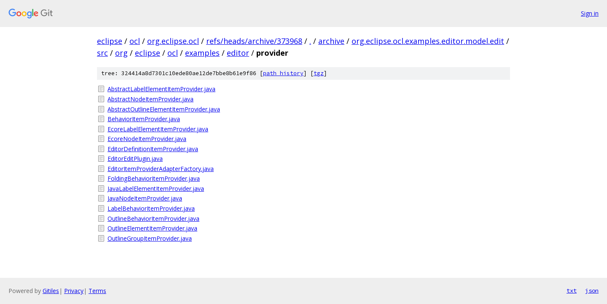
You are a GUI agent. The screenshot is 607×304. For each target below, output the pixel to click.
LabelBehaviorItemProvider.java (151, 208)
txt (572, 290)
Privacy (73, 291)
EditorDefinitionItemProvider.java (152, 149)
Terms (97, 291)
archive (331, 41)
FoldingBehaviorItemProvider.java (153, 178)
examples (202, 53)
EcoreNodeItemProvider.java (146, 139)
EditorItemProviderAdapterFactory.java (160, 169)
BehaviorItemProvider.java (143, 119)
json (592, 290)
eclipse (109, 41)
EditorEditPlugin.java (135, 159)
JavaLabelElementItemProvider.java (155, 189)
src (102, 53)
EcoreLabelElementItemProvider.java (157, 129)
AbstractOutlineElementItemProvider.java (163, 109)
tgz (319, 73)
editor (238, 53)
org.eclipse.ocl (173, 41)
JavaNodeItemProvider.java (144, 198)
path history (283, 73)
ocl (134, 41)
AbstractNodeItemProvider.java (150, 99)
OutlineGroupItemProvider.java (149, 238)
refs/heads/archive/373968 (254, 41)
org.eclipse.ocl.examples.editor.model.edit (428, 41)
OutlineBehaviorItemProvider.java (153, 218)
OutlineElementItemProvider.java (152, 228)
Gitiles (51, 291)
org (121, 53)
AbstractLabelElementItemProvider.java (161, 89)
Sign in (590, 13)
